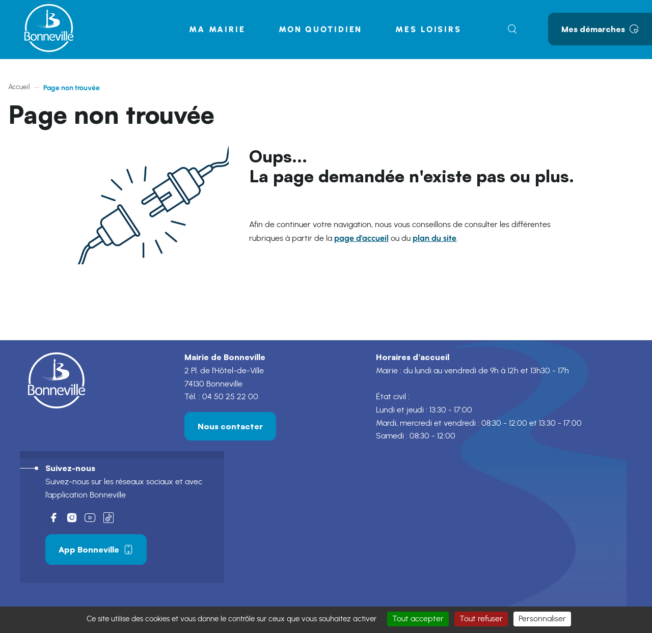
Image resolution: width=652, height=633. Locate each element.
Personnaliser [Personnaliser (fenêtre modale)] (542, 619)
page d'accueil (361, 238)
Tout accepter (418, 619)
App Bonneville (96, 549)
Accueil (19, 87)
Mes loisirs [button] (428, 29)
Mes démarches (600, 29)
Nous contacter (230, 426)
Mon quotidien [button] (320, 29)
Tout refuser (481, 619)
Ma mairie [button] (217, 29)
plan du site (434, 238)
